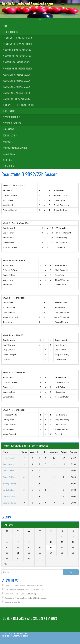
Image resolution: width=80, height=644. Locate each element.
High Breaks (8, 129)
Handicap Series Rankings (15, 147)
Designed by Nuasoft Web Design (15, 636)
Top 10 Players (10, 135)
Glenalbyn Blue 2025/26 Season (17, 38)
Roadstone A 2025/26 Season (16, 74)
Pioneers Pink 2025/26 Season (17, 56)
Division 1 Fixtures (11, 117)
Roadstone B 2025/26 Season (16, 80)
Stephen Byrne (9, 503)
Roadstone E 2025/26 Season (16, 99)
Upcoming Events (12, 602)
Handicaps (8, 141)
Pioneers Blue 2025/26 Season (17, 50)
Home (5, 26)
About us (7, 160)
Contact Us (8, 166)
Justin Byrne (8, 464)
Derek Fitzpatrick (10, 496)
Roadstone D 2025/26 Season (16, 93)
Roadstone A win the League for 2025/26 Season (26, 598)
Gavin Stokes (8, 490)
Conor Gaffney (9, 477)
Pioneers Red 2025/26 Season (16, 62)
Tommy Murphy (9, 483)
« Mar (5, 564)
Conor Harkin (8, 470)
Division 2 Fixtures (12, 123)
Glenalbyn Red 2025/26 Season (17, 44)
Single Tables (9, 111)
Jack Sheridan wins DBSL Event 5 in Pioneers (24, 589)
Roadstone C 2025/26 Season (16, 86)
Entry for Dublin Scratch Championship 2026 (24, 585)
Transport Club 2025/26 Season (18, 105)
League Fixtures (10, 32)
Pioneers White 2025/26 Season (17, 68)
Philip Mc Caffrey (10, 458)
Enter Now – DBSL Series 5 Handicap (20, 594)
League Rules (9, 153)
